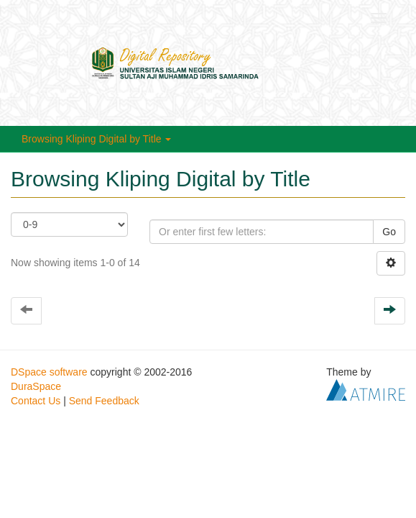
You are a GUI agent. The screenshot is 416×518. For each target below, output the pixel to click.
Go (389, 231)
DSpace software (49, 372)
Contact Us (35, 400)
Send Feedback (104, 400)
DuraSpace (36, 386)
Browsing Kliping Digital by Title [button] (96, 139)
